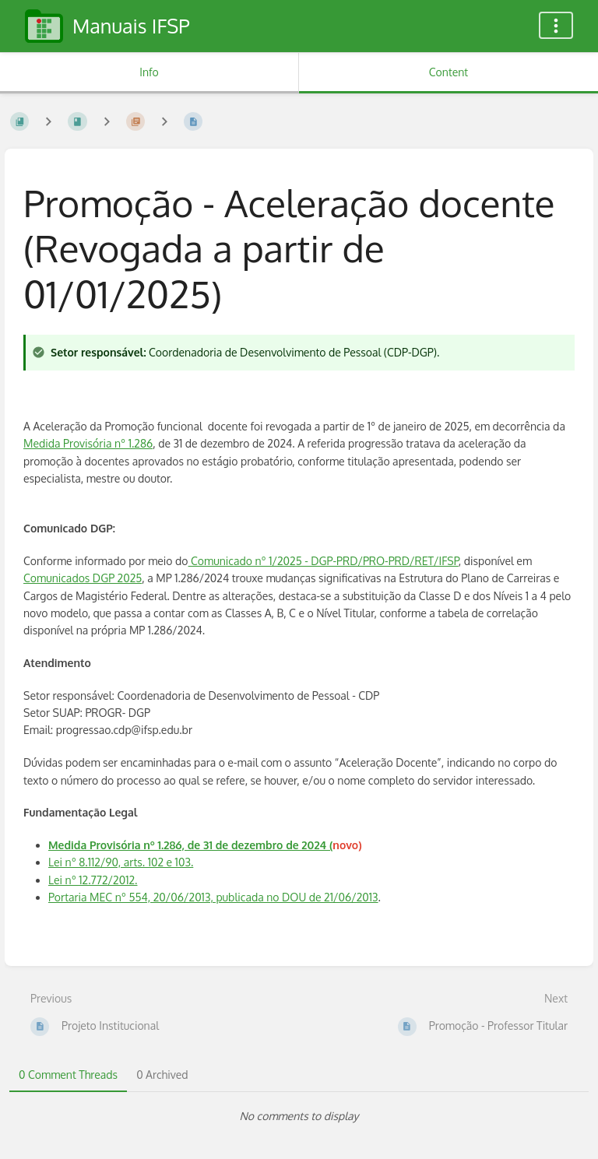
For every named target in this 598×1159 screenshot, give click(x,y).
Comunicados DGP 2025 (82, 578)
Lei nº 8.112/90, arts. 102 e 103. (120, 862)
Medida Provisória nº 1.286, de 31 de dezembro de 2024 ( (190, 845)
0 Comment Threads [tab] (68, 1074)
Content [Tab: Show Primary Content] (448, 72)
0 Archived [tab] (162, 1074)
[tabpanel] (299, 1116)
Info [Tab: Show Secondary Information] (149, 72)
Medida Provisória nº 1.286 (88, 443)
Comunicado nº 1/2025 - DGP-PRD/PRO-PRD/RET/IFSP (323, 560)
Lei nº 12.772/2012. (92, 880)
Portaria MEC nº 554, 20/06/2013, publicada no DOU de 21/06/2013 (213, 897)
